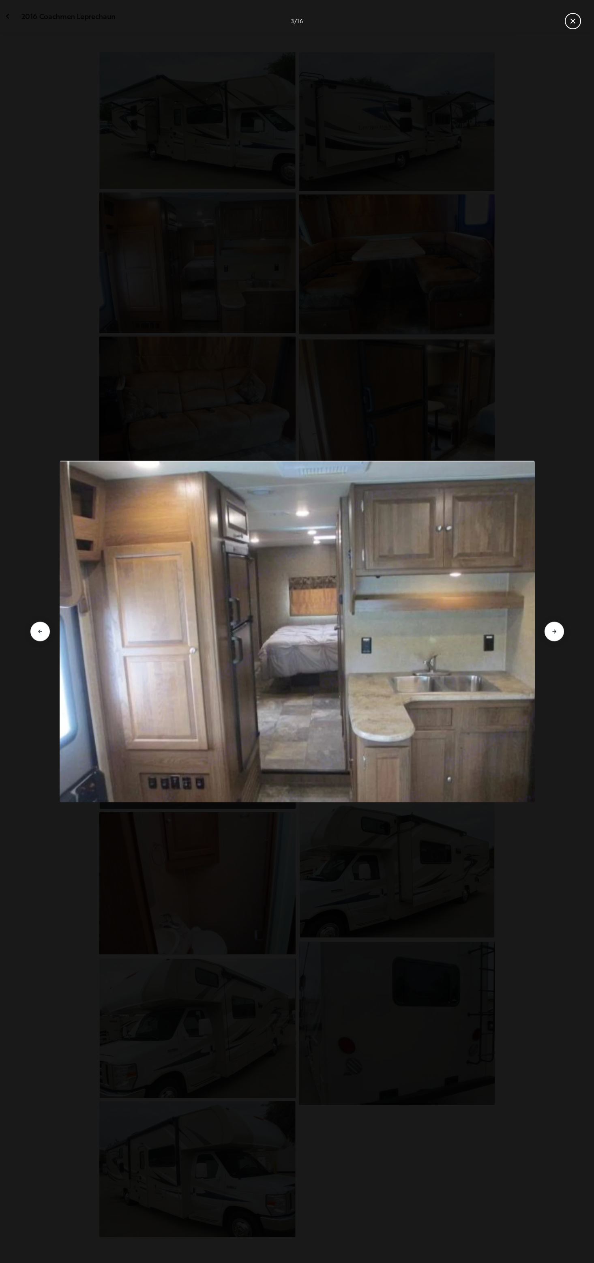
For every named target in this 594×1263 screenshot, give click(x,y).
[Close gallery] (573, 21)
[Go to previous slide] (40, 631)
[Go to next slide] (554, 631)
